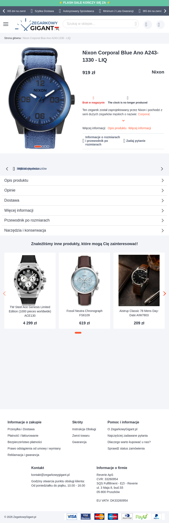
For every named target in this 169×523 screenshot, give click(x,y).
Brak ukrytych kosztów (86, 168)
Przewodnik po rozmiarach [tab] (27, 220)
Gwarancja (79, 442)
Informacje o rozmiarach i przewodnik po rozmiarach (102, 140)
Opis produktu (117, 128)
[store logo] (37, 24)
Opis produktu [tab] (16, 180)
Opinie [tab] (9, 190)
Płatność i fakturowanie (23, 435)
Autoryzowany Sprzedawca (78, 11)
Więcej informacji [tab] (18, 210)
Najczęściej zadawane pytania (128, 435)
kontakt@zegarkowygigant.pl (50, 475)
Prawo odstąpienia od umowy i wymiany (34, 448)
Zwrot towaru (81, 435)
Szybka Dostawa (44, 11)
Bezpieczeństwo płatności (25, 442)
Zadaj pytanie (135, 140)
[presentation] (4, 10)
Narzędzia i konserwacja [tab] (25, 230)
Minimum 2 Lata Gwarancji (118, 11)
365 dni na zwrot (16, 11)
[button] (38, 146)
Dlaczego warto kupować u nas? (129, 442)
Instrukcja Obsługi (84, 429)
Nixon (158, 71)
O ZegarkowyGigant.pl (122, 429)
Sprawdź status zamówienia (126, 448)
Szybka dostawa (123, 168)
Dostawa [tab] (11, 200)
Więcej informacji (139, 128)
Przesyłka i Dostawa (21, 429)
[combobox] (101, 23)
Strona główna (12, 38)
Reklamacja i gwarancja (23, 455)
